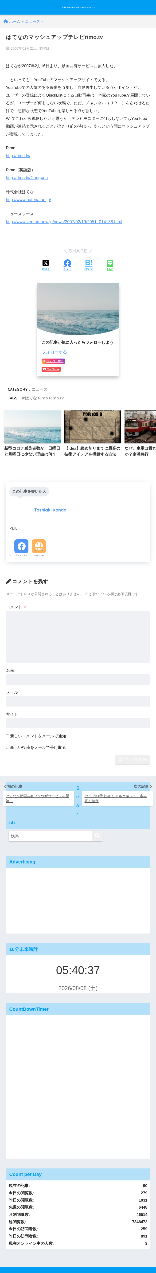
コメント (16, 595)
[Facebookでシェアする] (67, 261)
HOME (78, 1242)
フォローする (54, 348)
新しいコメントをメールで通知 (38, 724)
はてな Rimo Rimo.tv (43, 392)
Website (39, 543)
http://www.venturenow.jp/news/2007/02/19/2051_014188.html (61, 218)
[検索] (97, 798)
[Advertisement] (78, 867)
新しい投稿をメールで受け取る (38, 735)
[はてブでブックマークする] (88, 261)
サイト (12, 702)
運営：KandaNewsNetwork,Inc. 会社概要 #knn (77, 1252)
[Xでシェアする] (46, 261)
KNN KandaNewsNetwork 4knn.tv (78, 7)
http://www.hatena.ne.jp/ (27, 197)
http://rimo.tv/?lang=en (26, 175)
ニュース (39, 384)
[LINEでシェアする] (110, 261)
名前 (10, 658)
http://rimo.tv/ (17, 153)
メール (12, 680)
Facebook (21, 543)
